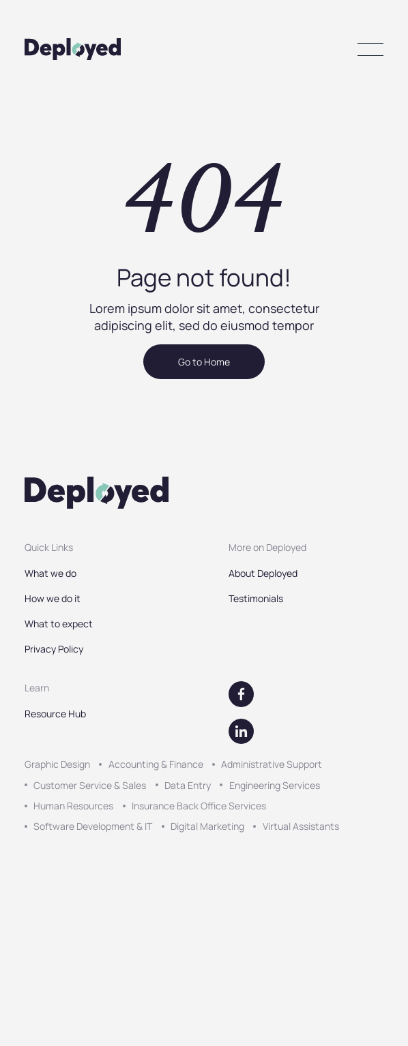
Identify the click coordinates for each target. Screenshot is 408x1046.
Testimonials (256, 598)
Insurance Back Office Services (199, 805)
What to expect (59, 623)
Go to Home (204, 361)
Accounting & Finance (155, 764)
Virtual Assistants (301, 826)
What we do (50, 573)
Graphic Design (57, 764)
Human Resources (73, 805)
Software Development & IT (92, 826)
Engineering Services (274, 785)
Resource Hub (55, 713)
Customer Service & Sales (89, 785)
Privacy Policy (54, 648)
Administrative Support (271, 764)
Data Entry (187, 785)
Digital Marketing (207, 826)
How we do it (53, 598)
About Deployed (263, 573)
